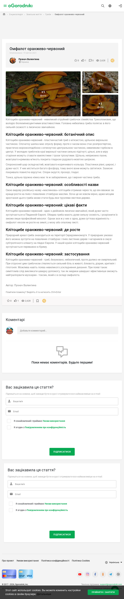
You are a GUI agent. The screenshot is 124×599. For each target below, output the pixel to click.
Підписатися (62, 451)
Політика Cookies (81, 560)
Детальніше (44, 594)
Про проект (8, 560)
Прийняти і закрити (103, 592)
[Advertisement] (61, 28)
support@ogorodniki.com (111, 584)
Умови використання (54, 421)
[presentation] (25, 438)
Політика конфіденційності (55, 560)
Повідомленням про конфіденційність (45, 427)
